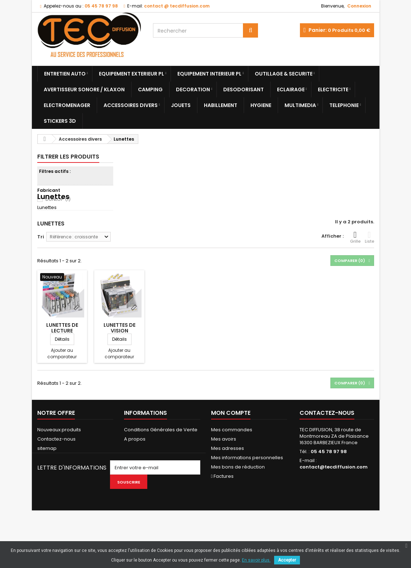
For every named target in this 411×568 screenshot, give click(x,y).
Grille (355, 262)
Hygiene (260, 105)
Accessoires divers (131, 105)
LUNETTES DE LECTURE (62, 352)
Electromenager (67, 105)
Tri (40, 261)
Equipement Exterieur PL (131, 73)
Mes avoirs (223, 463)
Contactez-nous (56, 463)
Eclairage (291, 89)
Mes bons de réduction (238, 491)
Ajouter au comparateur (62, 378)
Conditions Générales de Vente (160, 454)
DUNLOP (58, 199)
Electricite (333, 89)
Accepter (287, 560)
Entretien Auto (65, 73)
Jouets (181, 105)
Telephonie (344, 105)
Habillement (220, 105)
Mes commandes (231, 454)
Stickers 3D (60, 121)
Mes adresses (227, 473)
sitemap (47, 473)
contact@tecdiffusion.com (334, 491)
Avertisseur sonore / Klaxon (84, 89)
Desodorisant (243, 89)
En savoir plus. (256, 560)
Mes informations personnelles (247, 482)
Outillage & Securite (283, 73)
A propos (134, 463)
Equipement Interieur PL (209, 73)
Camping (150, 89)
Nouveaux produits (59, 454)
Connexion (359, 6)
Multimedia (300, 105)
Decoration (193, 89)
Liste (369, 262)
